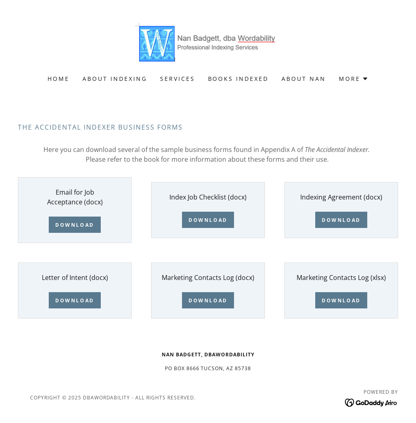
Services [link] (177, 78)
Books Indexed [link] (238, 78)
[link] (208, 42)
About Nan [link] (304, 78)
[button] (353, 79)
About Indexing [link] (114, 78)
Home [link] (58, 78)
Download (74, 224)
